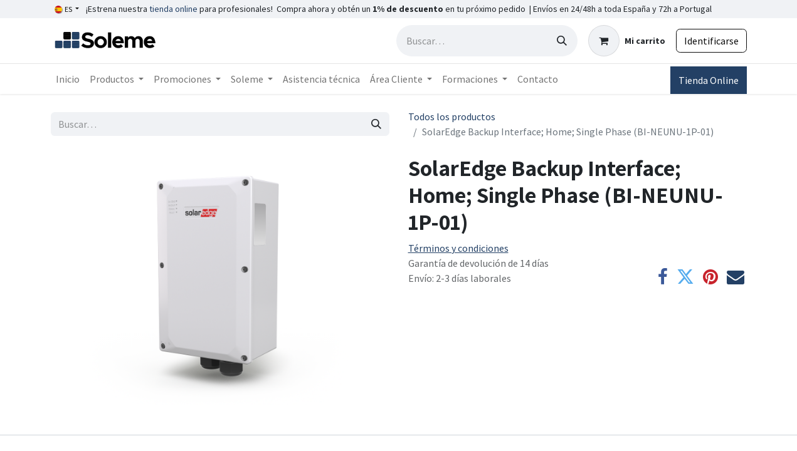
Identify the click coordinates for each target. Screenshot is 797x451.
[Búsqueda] (562, 40)
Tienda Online (708, 80)
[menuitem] (68, 78)
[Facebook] (663, 277)
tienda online (173, 8)
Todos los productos (451, 116)
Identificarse (711, 40)
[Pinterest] (710, 277)
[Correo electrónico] (735, 277)
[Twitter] (685, 277)
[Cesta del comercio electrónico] (626, 41)
